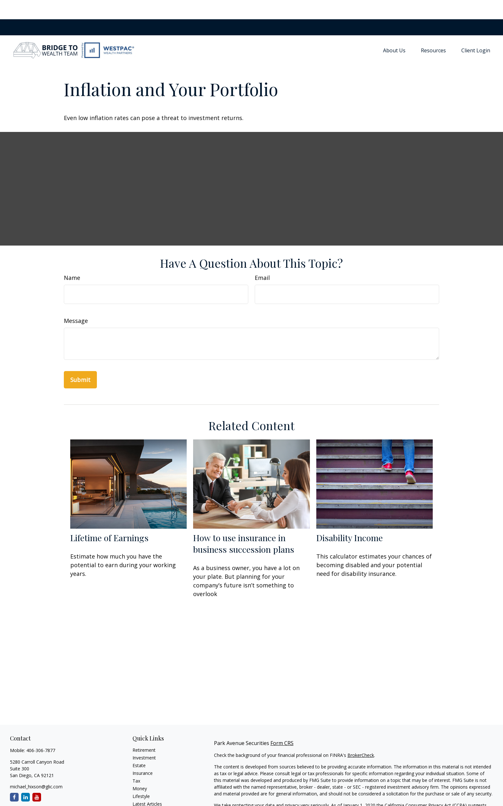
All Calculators (147, 800)
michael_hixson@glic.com (36, 767)
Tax (136, 761)
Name (72, 258)
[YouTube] (36, 778)
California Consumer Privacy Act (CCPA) (426, 786)
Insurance (142, 754)
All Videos (142, 792)
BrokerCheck (360, 736)
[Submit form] (80, 360)
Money (139, 769)
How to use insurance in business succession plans (243, 524)
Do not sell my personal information (382, 793)
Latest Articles (147, 785)
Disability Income (349, 518)
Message (76, 301)
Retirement (144, 731)
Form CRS (282, 723)
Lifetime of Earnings (109, 518)
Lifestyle (141, 777)
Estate (139, 746)
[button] (394, 31)
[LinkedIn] (25, 778)
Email (262, 258)
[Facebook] (14, 778)
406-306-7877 (40, 731)
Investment (144, 738)
